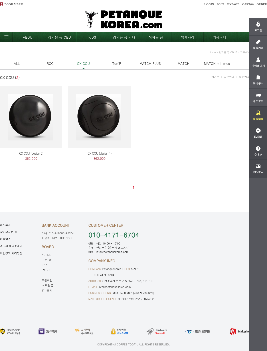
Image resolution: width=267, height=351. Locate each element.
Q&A (44, 265)
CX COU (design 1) (99, 153)
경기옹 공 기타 (124, 37)
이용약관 (5, 239)
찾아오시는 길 (8, 232)
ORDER (262, 4)
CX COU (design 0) (31, 153)
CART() (248, 4)
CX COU (83, 63)
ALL (17, 63)
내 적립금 (47, 285)
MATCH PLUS (150, 63)
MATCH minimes (217, 63)
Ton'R (116, 63)
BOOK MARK (13, 4)
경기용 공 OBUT (60, 37)
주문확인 (47, 280)
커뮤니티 (219, 37)
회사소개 (5, 225)
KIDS (92, 37)
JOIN (220, 4)
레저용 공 (156, 37)
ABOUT (28, 37)
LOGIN (209, 4)
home (212, 52)
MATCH (184, 63)
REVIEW (46, 260)
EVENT (46, 270)
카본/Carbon (247, 52)
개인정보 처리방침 (11, 253)
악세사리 (187, 37)
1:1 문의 (47, 290)
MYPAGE (233, 4)
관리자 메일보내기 (11, 246)
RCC (50, 63)
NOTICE (46, 254)
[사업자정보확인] (143, 293)
